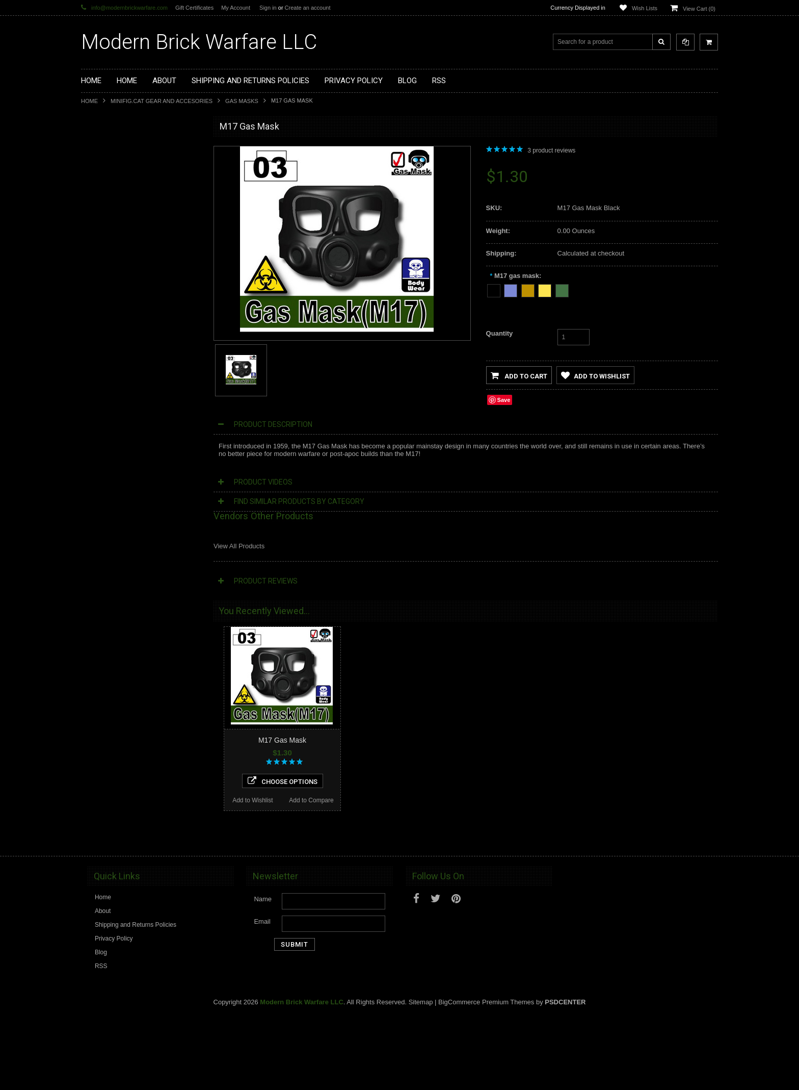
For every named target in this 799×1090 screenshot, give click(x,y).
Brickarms (100, 150)
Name (263, 972)
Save (504, 400)
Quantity (499, 333)
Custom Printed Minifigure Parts (130, 219)
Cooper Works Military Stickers (129, 391)
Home (89, 101)
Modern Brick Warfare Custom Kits (134, 184)
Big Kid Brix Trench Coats (122, 374)
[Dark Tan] (528, 289)
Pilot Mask (142, 799)
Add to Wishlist (112, 675)
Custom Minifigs (108, 236)
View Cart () (699, 9)
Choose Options (142, 656)
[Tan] (545, 289)
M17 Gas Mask (282, 740)
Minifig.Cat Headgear (116, 305)
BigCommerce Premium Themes (486, 1075)
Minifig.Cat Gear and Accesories (161, 101)
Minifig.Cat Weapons (115, 253)
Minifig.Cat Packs (111, 357)
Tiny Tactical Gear (111, 409)
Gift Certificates (194, 8)
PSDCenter (565, 1075)
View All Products (239, 546)
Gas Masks (241, 101)
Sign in (268, 8)
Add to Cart (519, 375)
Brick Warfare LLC (199, 42)
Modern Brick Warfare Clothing (129, 443)
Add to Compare (171, 675)
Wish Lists (644, 8)
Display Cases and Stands (123, 167)
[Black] (494, 289)
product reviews (551, 150)
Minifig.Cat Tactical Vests (121, 270)
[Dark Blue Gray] (510, 289)
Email (262, 994)
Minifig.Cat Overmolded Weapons (132, 340)
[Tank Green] (562, 289)
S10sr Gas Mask (142, 597)
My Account (235, 8)
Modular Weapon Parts (118, 202)
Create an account (308, 8)
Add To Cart (142, 859)
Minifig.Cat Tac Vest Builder (124, 288)
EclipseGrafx (104, 426)
